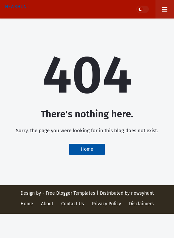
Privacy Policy (106, 204)
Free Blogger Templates (70, 193)
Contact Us (72, 204)
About (47, 204)
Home (87, 149)
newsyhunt (142, 193)
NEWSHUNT (17, 7)
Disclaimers (141, 204)
